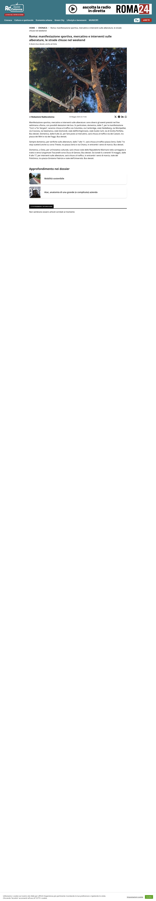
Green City (59, 20)
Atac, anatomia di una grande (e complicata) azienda (70, 192)
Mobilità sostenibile (54, 178)
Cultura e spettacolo (23, 20)
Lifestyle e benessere (76, 20)
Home (32, 28)
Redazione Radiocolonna (42, 117)
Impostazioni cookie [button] (135, 897)
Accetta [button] (149, 897)
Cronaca (8, 20)
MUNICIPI (93, 20)
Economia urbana (44, 20)
